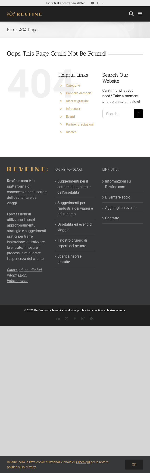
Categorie (73, 85)
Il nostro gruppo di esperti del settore (72, 243)
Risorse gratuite (77, 101)
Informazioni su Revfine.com (118, 184)
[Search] (138, 113)
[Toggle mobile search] (131, 13)
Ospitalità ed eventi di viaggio (75, 227)
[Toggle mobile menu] (140, 13)
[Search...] (118, 113)
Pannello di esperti (79, 93)
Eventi (70, 116)
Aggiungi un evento (121, 207)
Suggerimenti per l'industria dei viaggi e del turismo (75, 208)
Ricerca (71, 132)
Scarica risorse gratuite (69, 259)
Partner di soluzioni (80, 124)
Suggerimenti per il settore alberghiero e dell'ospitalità (74, 187)
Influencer (73, 108)
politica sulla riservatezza (109, 310)
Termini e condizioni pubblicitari (71, 310)
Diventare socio (117, 197)
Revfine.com (42, 310)
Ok (134, 464)
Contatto (112, 218)
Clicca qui (83, 462)
